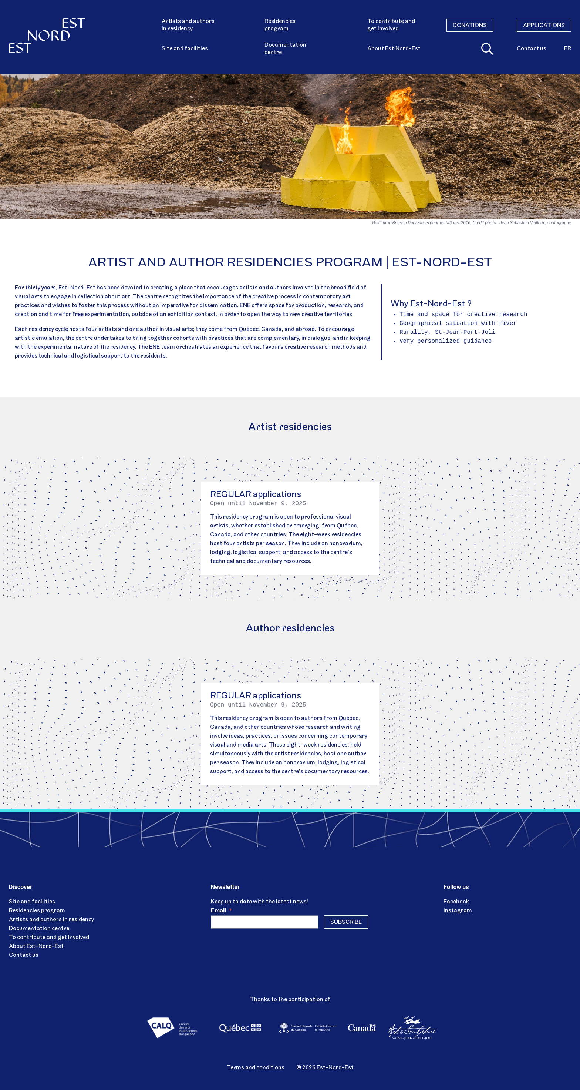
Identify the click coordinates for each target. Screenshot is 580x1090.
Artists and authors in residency (188, 25)
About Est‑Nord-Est (394, 49)
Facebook (456, 902)
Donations (470, 25)
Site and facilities (185, 49)
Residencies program (280, 25)
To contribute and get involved (391, 25)
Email (221, 911)
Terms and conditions (255, 1068)
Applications (544, 25)
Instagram (458, 911)
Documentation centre (285, 49)
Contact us (531, 49)
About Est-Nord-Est (36, 946)
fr (567, 49)
